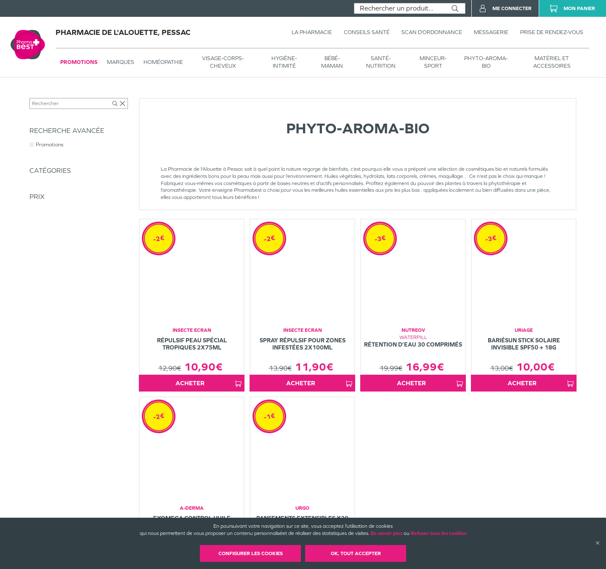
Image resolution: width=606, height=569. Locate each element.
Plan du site (352, 517)
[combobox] (399, 8)
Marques (120, 62)
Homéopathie (163, 62)
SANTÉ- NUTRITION (381, 62)
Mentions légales (358, 510)
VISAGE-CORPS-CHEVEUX (223, 62)
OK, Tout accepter (356, 553)
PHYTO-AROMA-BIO (486, 62)
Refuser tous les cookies (438, 533)
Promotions (79, 62)
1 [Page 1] (372, 411)
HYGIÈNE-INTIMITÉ (284, 62)
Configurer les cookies (250, 553)
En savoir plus (386, 533)
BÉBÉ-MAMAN (332, 62)
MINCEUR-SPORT (433, 62)
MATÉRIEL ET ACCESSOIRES (552, 62)
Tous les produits (47, 95)
